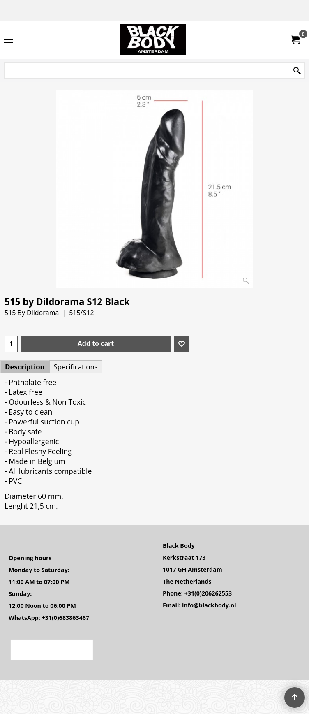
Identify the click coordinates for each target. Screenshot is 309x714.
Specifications (76, 366)
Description (25, 366)
